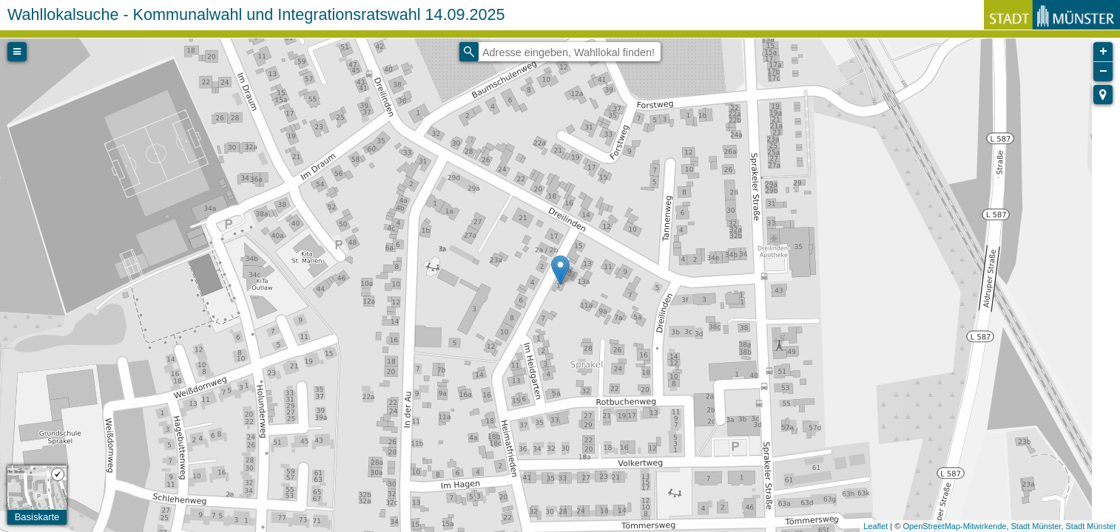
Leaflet (875, 526)
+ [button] (1103, 52)
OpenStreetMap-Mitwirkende (954, 526)
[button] (1103, 94)
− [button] (1103, 72)
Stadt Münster (1036, 526)
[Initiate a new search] (469, 51)
